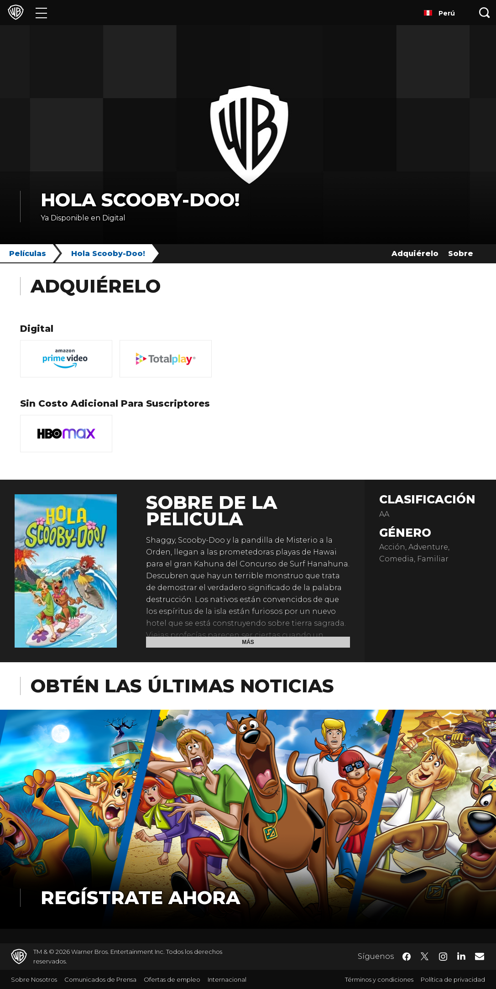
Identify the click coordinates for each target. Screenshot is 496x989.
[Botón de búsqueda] (484, 12)
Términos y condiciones (379, 979)
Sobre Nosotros (34, 979)
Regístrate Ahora (140, 897)
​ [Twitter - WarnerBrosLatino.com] (424, 956)
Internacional (227, 979)
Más (248, 642)
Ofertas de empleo (172, 979)
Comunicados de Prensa (100, 979)
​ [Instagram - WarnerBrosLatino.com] (443, 956)
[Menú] (41, 12)
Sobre (460, 253)
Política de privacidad (453, 979)
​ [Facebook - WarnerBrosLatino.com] (406, 956)
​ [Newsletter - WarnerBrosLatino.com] (479, 956)
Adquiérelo (415, 253)
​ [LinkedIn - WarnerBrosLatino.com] (461, 955)
